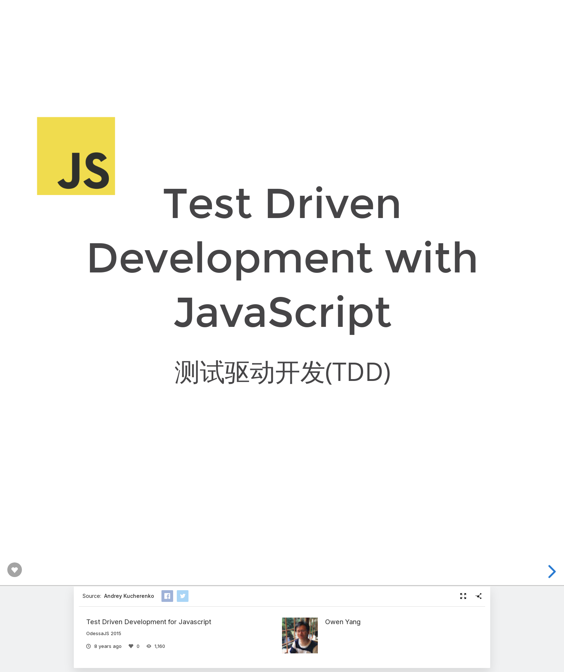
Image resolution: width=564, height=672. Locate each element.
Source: (118, 596)
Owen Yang (343, 622)
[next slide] (555, 571)
